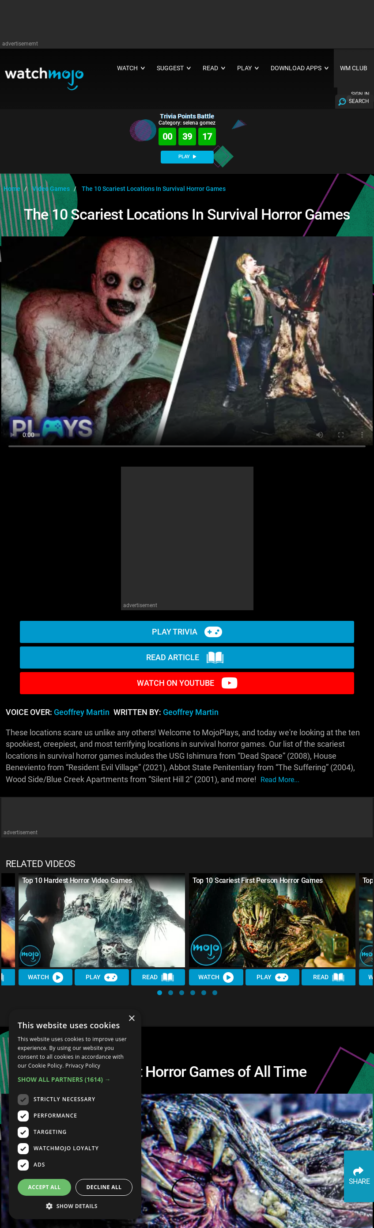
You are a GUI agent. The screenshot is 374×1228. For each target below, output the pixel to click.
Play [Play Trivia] (102, 977)
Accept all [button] (44, 1187)
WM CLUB (353, 68)
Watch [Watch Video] (45, 977)
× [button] (131, 1018)
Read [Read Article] (158, 977)
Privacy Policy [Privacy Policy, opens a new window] (82, 1065)
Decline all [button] (104, 1187)
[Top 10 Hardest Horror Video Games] (102, 920)
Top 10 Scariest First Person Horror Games (258, 880)
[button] (159, 992)
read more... (280, 780)
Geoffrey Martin (82, 712)
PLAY (187, 157)
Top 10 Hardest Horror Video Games (77, 880)
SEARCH (359, 101)
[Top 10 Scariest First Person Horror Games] (272, 920)
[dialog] (75, 1114)
